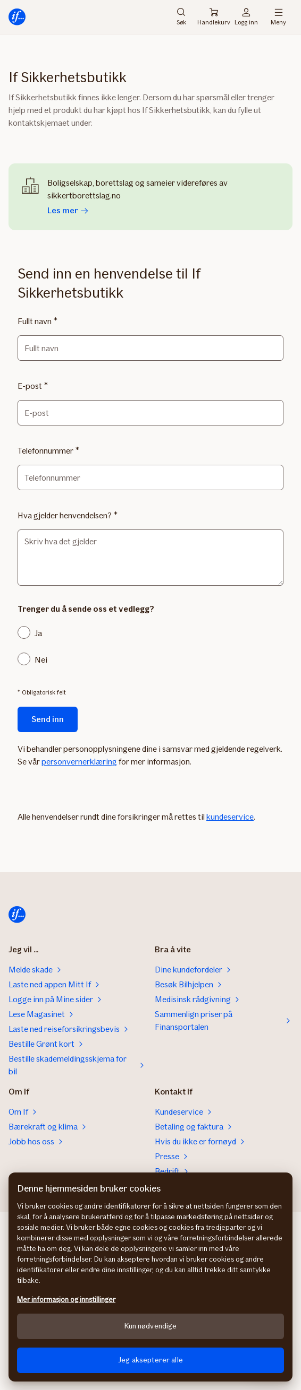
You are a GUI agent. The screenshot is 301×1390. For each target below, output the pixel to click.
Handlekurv (213, 17)
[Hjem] (17, 16)
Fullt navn (35, 321)
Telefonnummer (45, 451)
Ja (38, 633)
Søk (181, 17)
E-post (30, 386)
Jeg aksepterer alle (150, 1360)
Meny (278, 17)
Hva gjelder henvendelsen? (65, 515)
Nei (41, 660)
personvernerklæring (79, 762)
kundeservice (230, 817)
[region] (150, 1277)
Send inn (47, 719)
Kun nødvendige (150, 1326)
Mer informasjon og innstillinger (66, 1299)
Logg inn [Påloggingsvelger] (246, 17)
